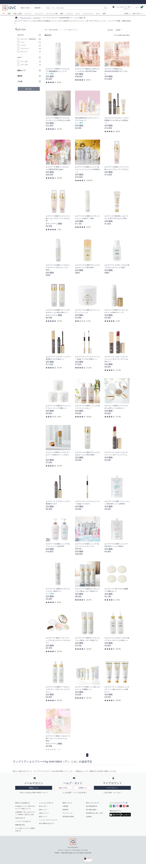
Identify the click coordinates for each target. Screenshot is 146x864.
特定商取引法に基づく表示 (94, 813)
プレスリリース (67, 813)
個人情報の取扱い (91, 810)
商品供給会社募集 (68, 816)
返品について (43, 816)
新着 (9, 13)
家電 (104, 13)
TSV (3, 13)
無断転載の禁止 (20, 825)
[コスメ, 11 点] (29, 42)
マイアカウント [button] (112, 788)
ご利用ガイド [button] (82, 788)
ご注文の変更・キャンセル (111, 792)
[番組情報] (37, 8)
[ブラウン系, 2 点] (29, 65)
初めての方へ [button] (63, 788)
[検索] (105, 8)
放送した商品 (17, 13)
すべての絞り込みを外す (122, 35)
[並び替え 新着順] (123, 30)
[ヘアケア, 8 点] (29, 45)
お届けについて (44, 813)
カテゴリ (20, 35)
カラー (19, 57)
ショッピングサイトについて (48, 820)
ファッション (39, 13)
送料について (43, 810)
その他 (19, 81)
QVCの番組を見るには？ (46, 823)
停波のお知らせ (20, 818)
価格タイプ (21, 70)
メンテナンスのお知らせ (23, 821)
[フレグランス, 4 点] (29, 48)
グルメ (98, 13)
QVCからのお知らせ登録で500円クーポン (33, 792)
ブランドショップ (25, 18)
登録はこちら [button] (34, 788)
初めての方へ (137, 13)
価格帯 (19, 76)
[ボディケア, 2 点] (29, 52)
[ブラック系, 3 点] (29, 61)
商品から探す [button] (25, 8)
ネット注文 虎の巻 (80, 792)
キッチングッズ (88, 13)
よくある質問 (67, 792)
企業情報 (65, 806)
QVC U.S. (61, 850)
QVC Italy (85, 850)
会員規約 (89, 816)
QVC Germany (76, 850)
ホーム (78, 13)
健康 (61, 13)
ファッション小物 (51, 13)
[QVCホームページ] (16, 18)
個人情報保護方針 (91, 806)
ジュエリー (69, 13)
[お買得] (127, 13)
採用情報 (65, 810)
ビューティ (28, 13)
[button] (120, 8)
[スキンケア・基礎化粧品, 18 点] (29, 39)
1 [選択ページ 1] (87, 755)
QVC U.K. (67, 850)
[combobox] (74, 8)
